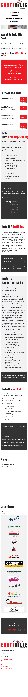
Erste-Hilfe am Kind (14, 21)
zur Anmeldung (23, 99)
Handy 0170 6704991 (8, 659)
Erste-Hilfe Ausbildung (14, 12)
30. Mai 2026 (11, 209)
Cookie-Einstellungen (8, 668)
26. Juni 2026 (11, 214)
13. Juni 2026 (11, 212)
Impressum (5, 666)
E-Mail (4, 55)
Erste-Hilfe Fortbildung (14, 15)
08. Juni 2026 (11, 211)
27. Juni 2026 (11, 216)
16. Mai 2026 (11, 207)
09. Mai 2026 (11, 206)
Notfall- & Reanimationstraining (14, 18)
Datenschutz (6, 664)
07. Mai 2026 (11, 204)
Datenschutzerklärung (15, 73)
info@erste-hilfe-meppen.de (9, 661)
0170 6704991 (19, 53)
